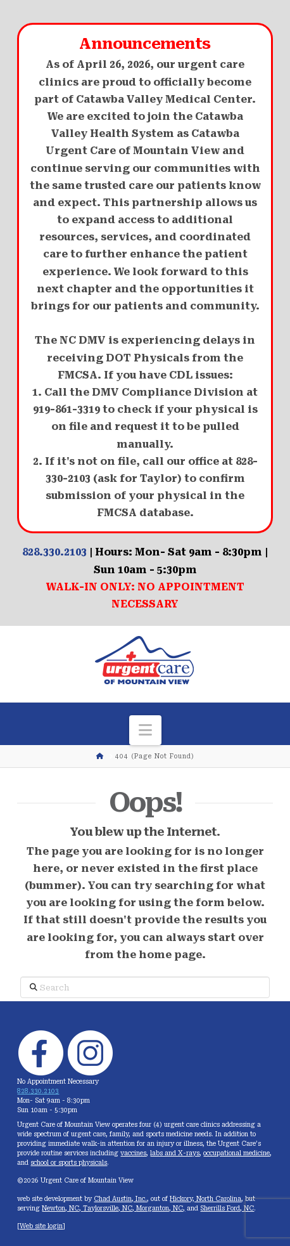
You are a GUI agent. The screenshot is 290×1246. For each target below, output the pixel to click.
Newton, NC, (62, 1208)
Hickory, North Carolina (205, 1198)
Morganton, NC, (160, 1208)
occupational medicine (236, 1153)
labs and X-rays (174, 1153)
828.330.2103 (54, 552)
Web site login (41, 1226)
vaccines (133, 1153)
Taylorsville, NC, (109, 1208)
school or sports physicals (68, 1162)
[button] (145, 730)
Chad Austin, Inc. (120, 1198)
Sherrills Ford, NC (227, 1208)
